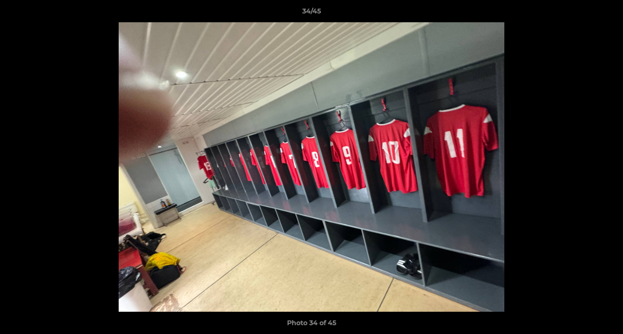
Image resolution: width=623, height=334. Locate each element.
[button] (606, 13)
